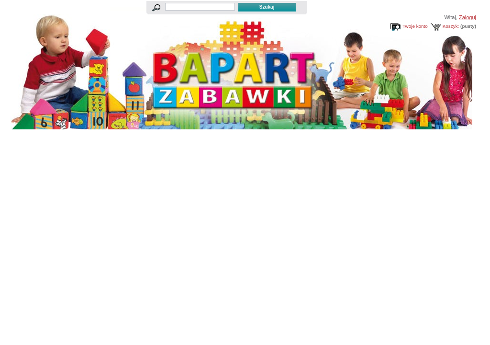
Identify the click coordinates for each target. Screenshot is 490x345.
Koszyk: (451, 26)
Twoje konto (415, 26)
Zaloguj (467, 17)
